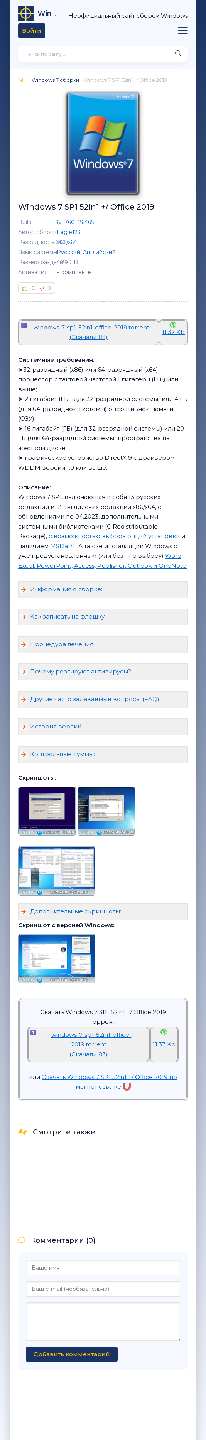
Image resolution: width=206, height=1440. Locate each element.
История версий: (56, 726)
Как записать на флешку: (68, 616)
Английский (99, 252)
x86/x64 (67, 242)
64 (48, 13)
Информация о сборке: (66, 589)
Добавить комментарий (72, 1354)
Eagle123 (69, 232)
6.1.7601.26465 (75, 222)
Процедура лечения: (62, 644)
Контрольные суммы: (62, 754)
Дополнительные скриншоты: (75, 911)
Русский (68, 252)
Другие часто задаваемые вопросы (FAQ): (95, 699)
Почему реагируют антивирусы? (80, 671)
